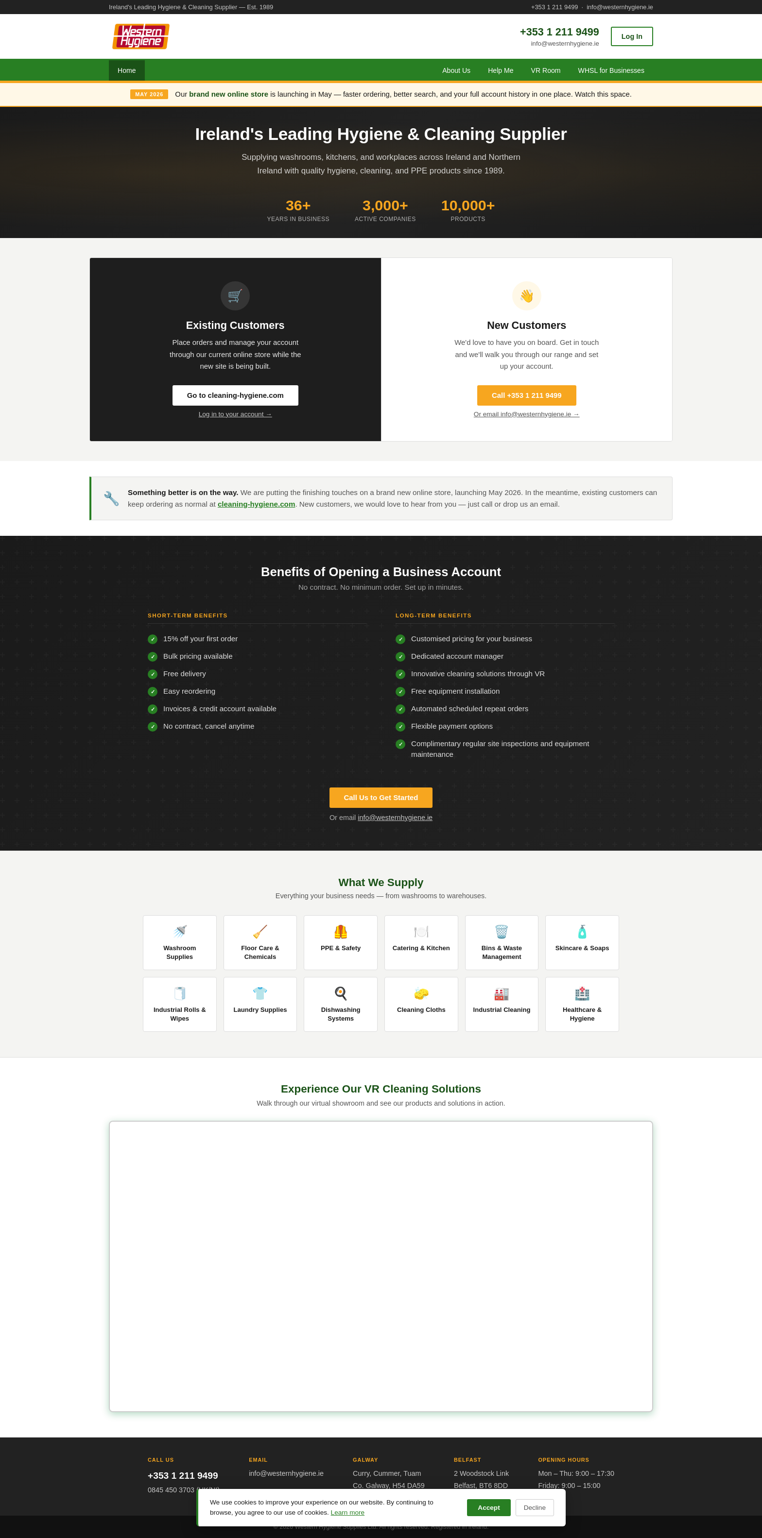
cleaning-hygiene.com (256, 504)
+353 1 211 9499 (554, 7)
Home (127, 70)
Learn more (348, 1512)
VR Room (546, 70)
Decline (535, 1507)
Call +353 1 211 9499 (527, 395)
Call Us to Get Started (381, 798)
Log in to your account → (235, 414)
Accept (489, 1507)
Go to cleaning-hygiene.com (235, 395)
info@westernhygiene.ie (620, 7)
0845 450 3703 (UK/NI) (184, 1490)
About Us (456, 70)
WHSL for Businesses (611, 70)
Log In (632, 36)
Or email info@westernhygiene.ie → (527, 414)
